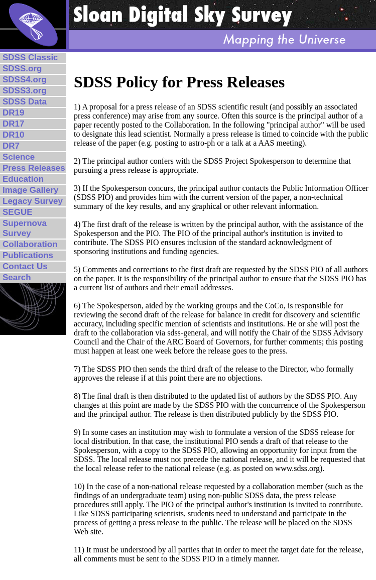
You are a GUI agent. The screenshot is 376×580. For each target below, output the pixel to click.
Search (17, 277)
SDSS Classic (30, 57)
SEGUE (18, 212)
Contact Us (25, 266)
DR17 (13, 124)
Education (23, 179)
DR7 (11, 146)
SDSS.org (22, 68)
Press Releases (34, 168)
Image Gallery (31, 190)
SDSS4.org (25, 79)
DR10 (13, 135)
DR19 (13, 113)
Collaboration (30, 244)
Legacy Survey (33, 201)
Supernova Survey (25, 228)
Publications (28, 255)
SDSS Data (25, 101)
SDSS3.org (25, 90)
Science (19, 157)
